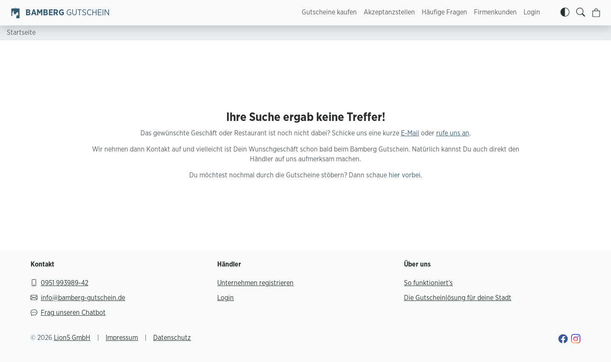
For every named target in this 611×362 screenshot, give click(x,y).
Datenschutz (172, 337)
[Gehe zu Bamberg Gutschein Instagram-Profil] (575, 340)
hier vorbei (404, 175)
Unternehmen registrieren (255, 283)
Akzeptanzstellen (389, 12)
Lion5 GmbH (72, 337)
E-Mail (410, 133)
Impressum (122, 337)
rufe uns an (452, 133)
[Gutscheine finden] (581, 13)
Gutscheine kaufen (329, 12)
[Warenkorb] (596, 13)
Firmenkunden (495, 12)
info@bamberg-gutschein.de (78, 298)
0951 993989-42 (59, 283)
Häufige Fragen (444, 12)
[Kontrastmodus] (565, 13)
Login (532, 12)
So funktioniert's (428, 283)
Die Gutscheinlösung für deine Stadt (457, 298)
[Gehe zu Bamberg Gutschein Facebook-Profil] (563, 340)
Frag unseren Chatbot (68, 313)
